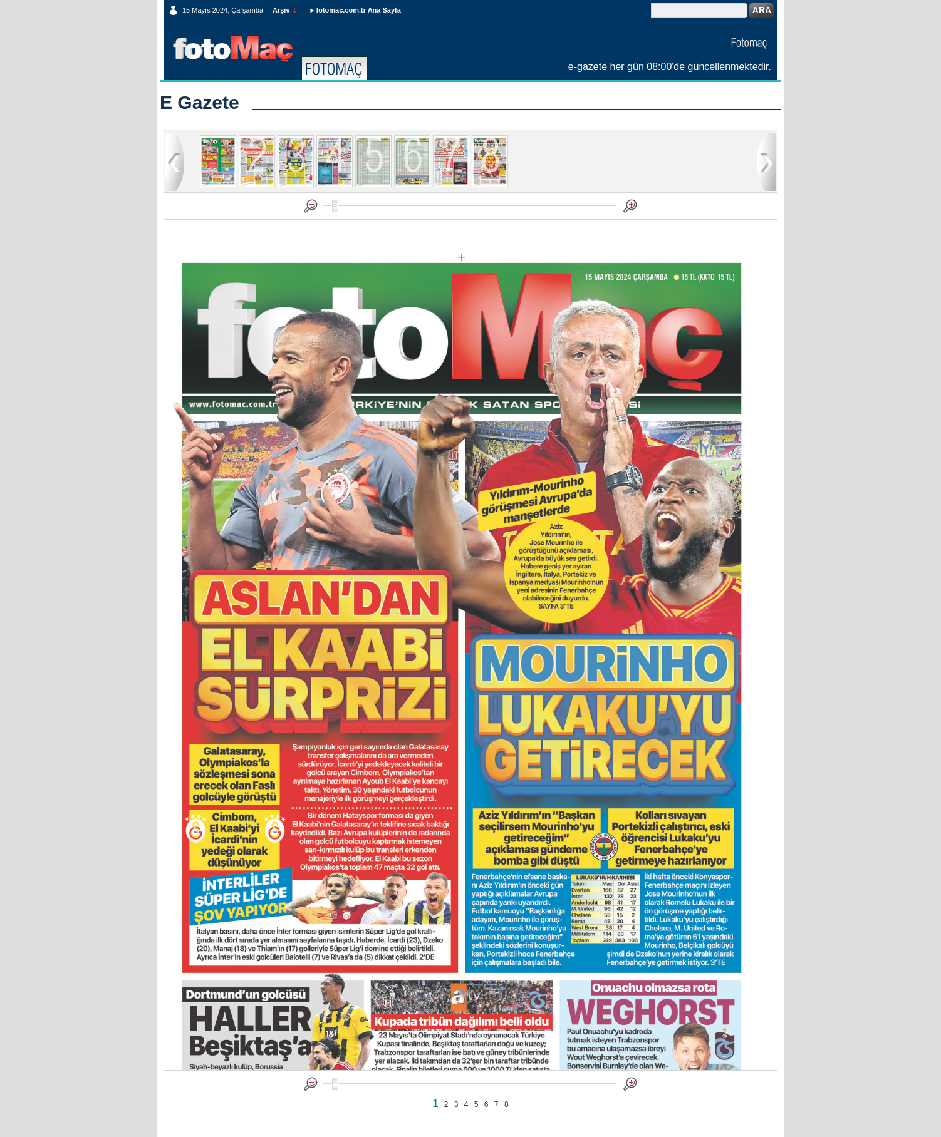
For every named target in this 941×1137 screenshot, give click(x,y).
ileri (766, 161)
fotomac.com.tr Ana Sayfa (358, 10)
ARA (761, 10)
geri (174, 161)
